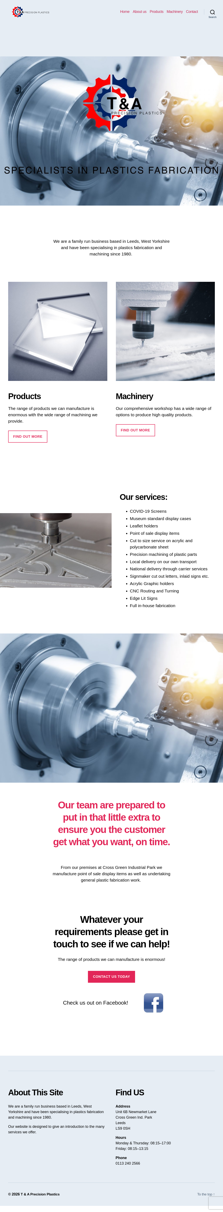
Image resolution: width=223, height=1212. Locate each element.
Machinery (175, 15)
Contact (192, 15)
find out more (135, 436)
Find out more (27, 443)
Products (156, 15)
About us (139, 15)
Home (125, 15)
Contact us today (111, 983)
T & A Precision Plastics (41, 1200)
